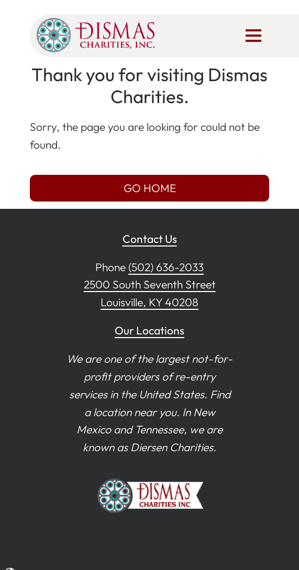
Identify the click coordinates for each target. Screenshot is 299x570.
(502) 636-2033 (166, 267)
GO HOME (150, 188)
